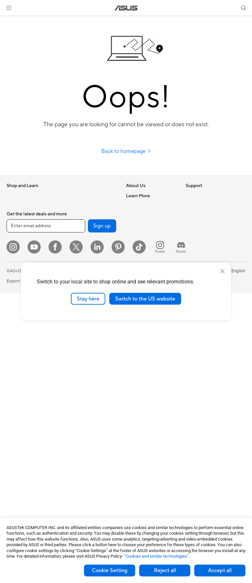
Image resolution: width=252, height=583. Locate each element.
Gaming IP (75, 483)
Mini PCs (15, 374)
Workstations (19, 384)
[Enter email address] (46, 515)
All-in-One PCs (21, 334)
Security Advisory (143, 334)
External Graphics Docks (89, 195)
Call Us (133, 324)
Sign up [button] (102, 515)
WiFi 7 (71, 235)
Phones (14, 205)
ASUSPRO (196, 255)
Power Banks (77, 453)
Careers (133, 205)
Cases (12, 448)
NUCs (12, 364)
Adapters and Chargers (88, 433)
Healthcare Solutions (27, 215)
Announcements (141, 215)
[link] (126, 8)
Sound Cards (77, 215)
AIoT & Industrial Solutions (90, 325)
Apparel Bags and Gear (87, 414)
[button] (9, 8)
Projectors (17, 325)
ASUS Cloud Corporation (151, 254)
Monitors (15, 315)
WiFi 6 (71, 245)
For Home (16, 245)
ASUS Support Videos (147, 344)
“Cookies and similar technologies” (156, 556)
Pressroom (136, 235)
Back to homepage (126, 151)
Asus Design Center (205, 245)
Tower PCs (17, 344)
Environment (198, 205)
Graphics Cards (22, 439)
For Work (16, 255)
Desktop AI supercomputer (91, 334)
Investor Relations (143, 225)
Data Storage (20, 488)
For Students (19, 275)
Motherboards (21, 429)
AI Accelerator (79, 205)
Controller (75, 463)
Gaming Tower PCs (25, 354)
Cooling (14, 458)
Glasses (14, 403)
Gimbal (72, 473)
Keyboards (75, 374)
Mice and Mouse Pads (86, 384)
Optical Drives (20, 478)
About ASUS (138, 195)
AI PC (191, 225)
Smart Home (77, 354)
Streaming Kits (79, 404)
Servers (72, 344)
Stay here (88, 298)
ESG (190, 195)
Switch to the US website (145, 298)
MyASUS (135, 353)
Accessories (18, 225)
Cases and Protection (86, 423)
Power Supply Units (26, 468)
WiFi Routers (77, 255)
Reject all (165, 570)
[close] (222, 271)
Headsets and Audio (84, 394)
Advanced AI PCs (203, 235)
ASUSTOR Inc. (140, 245)
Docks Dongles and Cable (90, 443)
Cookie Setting (109, 570)
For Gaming (18, 285)
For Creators (19, 265)
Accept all (220, 570)
